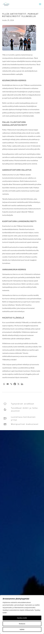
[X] (18, 384)
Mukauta (22, 624)
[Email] (7, 384)
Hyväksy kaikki (22, 618)
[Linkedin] (22, 384)
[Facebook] (14, 384)
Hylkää (22, 629)
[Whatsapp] (4, 384)
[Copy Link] (11, 384)
